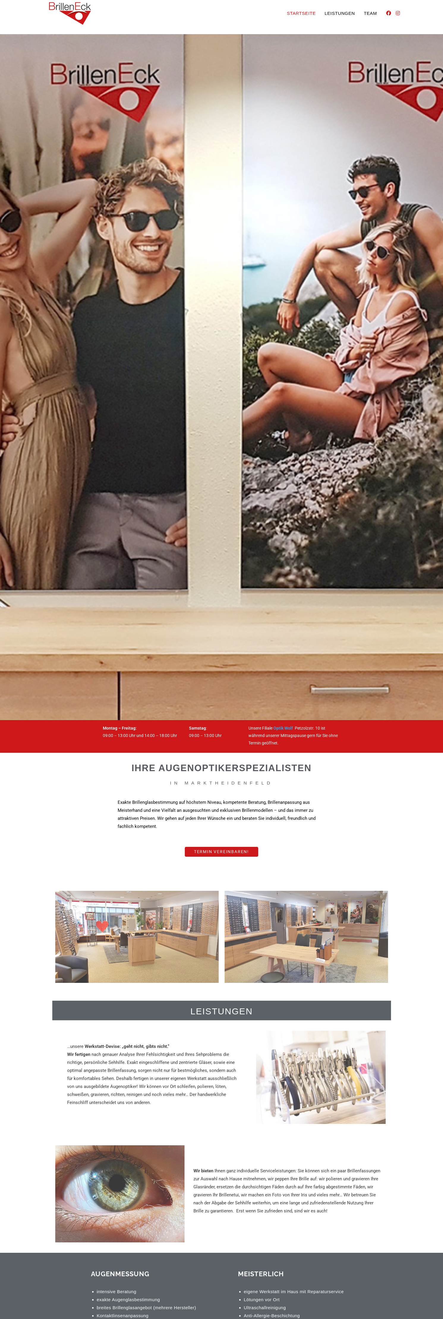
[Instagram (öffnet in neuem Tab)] (397, 13)
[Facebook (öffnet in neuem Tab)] (388, 13)
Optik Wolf (284, 728)
